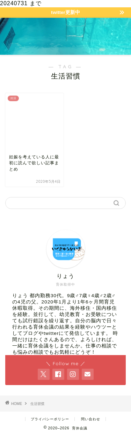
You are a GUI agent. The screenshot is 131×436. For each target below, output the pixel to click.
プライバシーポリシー (50, 419)
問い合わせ (90, 419)
